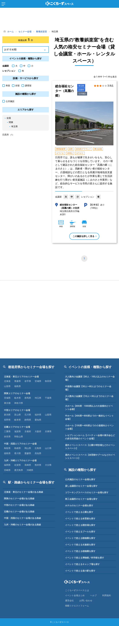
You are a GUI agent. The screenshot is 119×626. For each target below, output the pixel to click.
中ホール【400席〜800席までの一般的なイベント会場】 (89, 417)
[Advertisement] (59, 19)
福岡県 (7, 465)
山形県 (7, 386)
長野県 (7, 420)
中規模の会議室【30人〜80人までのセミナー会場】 (88, 388)
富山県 (17, 414)
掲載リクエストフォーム (77, 605)
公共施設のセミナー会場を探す (80, 479)
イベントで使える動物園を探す (80, 538)
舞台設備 (98, 149)
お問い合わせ (85, 600)
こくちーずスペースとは (77, 590)
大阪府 (38, 431)
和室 (6, 85)
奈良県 (7, 436)
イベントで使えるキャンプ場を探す (82, 564)
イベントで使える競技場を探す (80, 525)
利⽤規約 (106, 595)
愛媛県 (27, 453)
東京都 (7, 403)
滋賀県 (17, 431)
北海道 (7, 381)
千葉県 (48, 398)
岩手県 (27, 381)
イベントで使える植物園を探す (80, 551)
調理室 (26, 85)
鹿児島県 (18, 470)
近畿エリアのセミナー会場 (17, 427)
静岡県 (27, 420)
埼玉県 (81, 86)
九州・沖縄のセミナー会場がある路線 (22, 524)
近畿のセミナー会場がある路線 (19, 511)
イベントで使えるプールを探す (80, 531)
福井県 (38, 414)
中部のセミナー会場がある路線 (19, 505)
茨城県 (7, 398)
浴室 (71, 149)
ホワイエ (60, 153)
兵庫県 (48, 431)
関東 (11, 122)
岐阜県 (17, 420)
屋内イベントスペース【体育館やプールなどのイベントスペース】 (90, 456)
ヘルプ (93, 595)
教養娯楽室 (61, 149)
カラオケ (80, 153)
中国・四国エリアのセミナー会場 (20, 443)
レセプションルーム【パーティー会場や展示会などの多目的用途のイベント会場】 (90, 437)
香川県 (17, 453)
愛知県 (38, 420)
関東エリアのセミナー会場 (17, 393)
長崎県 (27, 465)
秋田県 (48, 381)
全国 (9, 118)
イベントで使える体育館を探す (80, 518)
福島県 (17, 386)
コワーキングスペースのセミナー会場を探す (86, 492)
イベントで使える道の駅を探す (80, 570)
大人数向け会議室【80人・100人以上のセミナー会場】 (90, 378)
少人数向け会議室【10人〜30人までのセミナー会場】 (89, 398)
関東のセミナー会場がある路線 (19, 498)
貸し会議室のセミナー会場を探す (81, 486)
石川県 (27, 414)
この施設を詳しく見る (83, 236)
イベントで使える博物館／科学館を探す (84, 557)
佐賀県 (17, 465)
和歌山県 (18, 436)
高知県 (38, 453)
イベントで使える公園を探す (79, 512)
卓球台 (70, 153)
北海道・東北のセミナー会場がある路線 (23, 492)
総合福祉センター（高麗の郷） (64, 90)
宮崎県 (7, 470)
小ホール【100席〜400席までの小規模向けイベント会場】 (89, 427)
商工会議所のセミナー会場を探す (81, 499)
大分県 (48, 465)
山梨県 (48, 414)
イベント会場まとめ (75, 595)
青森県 (17, 381)
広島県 (38, 448)
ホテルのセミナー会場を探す (79, 505)
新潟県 (7, 414)
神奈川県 (18, 403)
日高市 (81, 90)
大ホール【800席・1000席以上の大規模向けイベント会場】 (89, 407)
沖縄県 (30, 470)
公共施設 (82, 94)
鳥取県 (7, 448)
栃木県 (17, 398)
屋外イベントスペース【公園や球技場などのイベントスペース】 (90, 447)
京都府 (27, 431)
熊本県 (38, 465)
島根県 (17, 448)
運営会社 (69, 600)
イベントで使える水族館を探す (80, 544)
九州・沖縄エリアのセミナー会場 (20, 460)
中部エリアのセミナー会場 (17, 410)
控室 (16, 85)
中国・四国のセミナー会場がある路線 (22, 518)
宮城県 (38, 381)
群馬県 (27, 398)
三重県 (7, 431)
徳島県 (7, 453)
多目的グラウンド (83, 149)
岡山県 (27, 448)
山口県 (48, 448)
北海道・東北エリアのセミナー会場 (21, 376)
